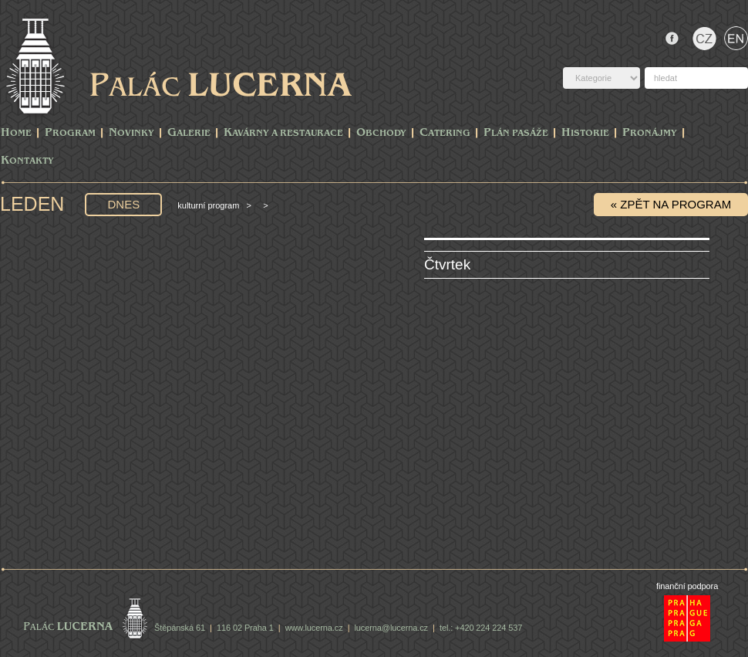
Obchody (381, 133)
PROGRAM (70, 133)
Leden (34, 204)
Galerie (189, 133)
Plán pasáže (516, 133)
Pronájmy (649, 133)
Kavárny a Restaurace (283, 133)
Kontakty (27, 161)
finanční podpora (687, 586)
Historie (585, 133)
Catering (444, 133)
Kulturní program (208, 205)
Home (16, 133)
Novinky (131, 133)
